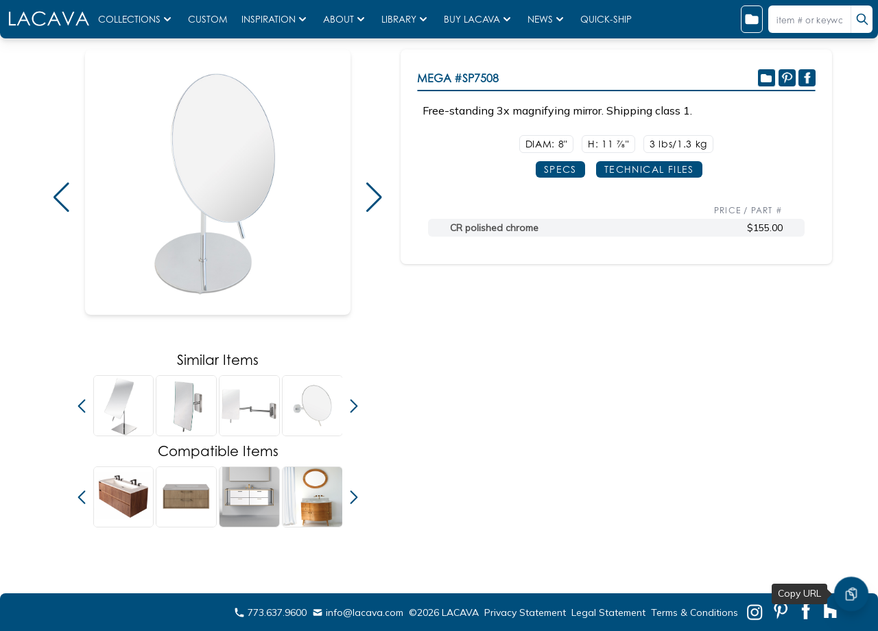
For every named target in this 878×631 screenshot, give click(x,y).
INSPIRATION (275, 19)
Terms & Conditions (694, 612)
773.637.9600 (270, 612)
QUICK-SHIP (606, 19)
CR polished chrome (494, 228)
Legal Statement (608, 612)
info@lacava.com (357, 612)
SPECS (560, 169)
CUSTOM (209, 19)
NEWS (547, 19)
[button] (61, 197)
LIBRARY (405, 19)
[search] (862, 19)
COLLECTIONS (136, 19)
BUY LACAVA (479, 19)
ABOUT (345, 19)
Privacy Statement (525, 612)
